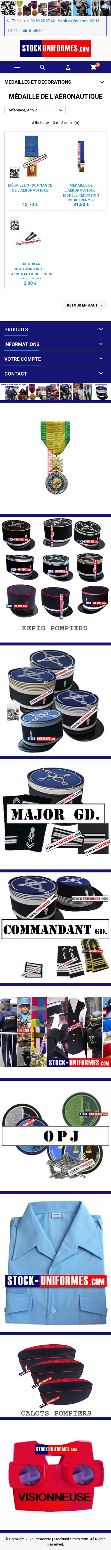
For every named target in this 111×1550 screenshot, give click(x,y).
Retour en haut (85, 305)
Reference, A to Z (36, 110)
